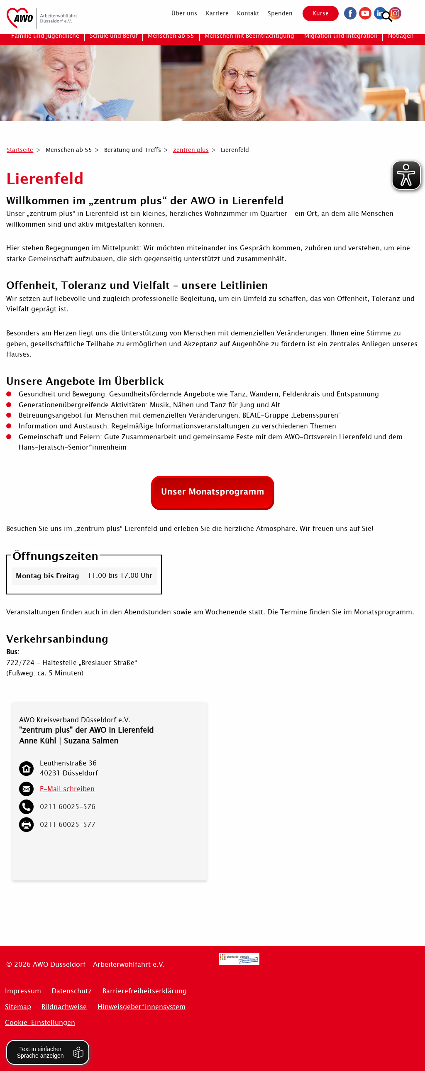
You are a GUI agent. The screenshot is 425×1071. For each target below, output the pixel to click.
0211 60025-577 (67, 824)
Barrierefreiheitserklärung (145, 991)
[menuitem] (177, 13)
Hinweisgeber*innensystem (142, 1007)
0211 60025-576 (67, 807)
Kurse (313, 13)
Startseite (20, 149)
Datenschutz (71, 991)
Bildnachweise (64, 1007)
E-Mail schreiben (67, 789)
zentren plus (191, 149)
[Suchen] (410, 12)
